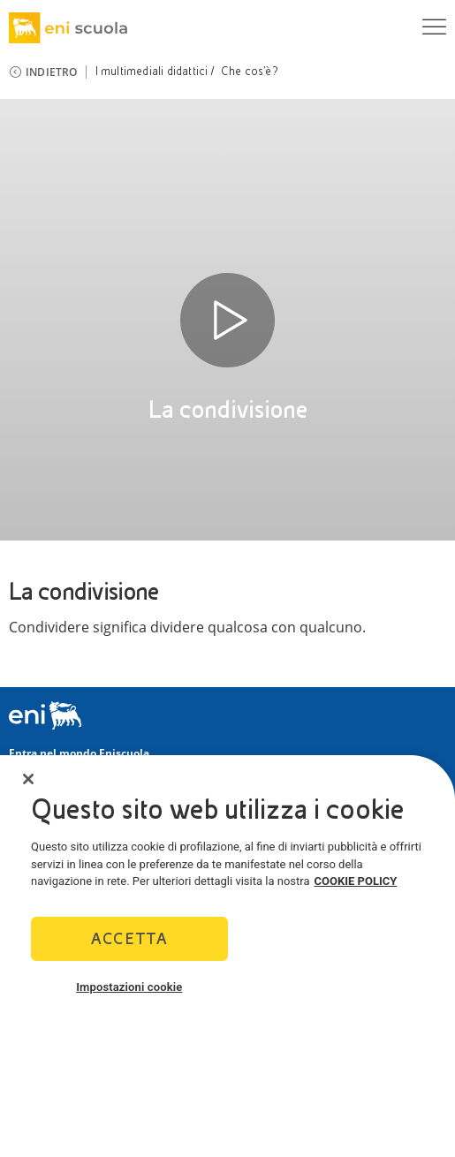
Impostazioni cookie (129, 987)
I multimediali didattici (152, 71)
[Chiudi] (28, 779)
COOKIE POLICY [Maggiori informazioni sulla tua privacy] (356, 881)
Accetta (129, 938)
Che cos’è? (249, 71)
